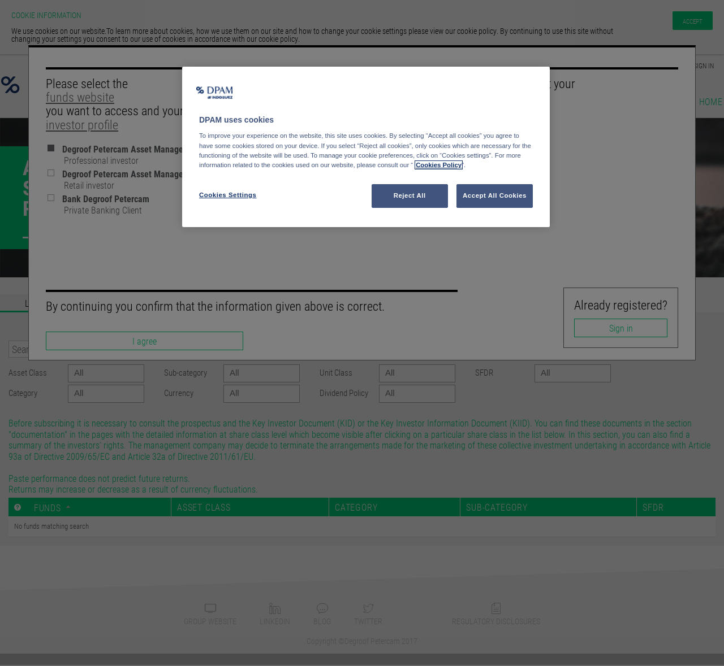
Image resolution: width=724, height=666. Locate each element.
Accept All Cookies (495, 195)
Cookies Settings (227, 194)
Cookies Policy (439, 165)
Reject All (410, 195)
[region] (366, 147)
